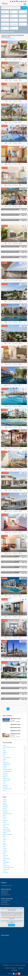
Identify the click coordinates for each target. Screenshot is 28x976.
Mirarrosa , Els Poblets (7, 834)
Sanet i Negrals (6, 862)
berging (4, 745)
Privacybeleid (20, 968)
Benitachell (5, 812)
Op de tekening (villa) (7, 769)
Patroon (4, 850)
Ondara (4, 839)
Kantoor (4, 759)
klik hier (15, 922)
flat (4, 749)
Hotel (4, 754)
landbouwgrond (6, 762)
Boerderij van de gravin (7, 813)
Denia (4, 818)
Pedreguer (5, 851)
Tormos (4, 864)
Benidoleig (5, 806)
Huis (4, 755)
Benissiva (5, 810)
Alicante (5, 803)
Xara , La (5, 870)
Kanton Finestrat (6, 829)
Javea (4, 825)
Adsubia (5, 799)
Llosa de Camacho (7, 831)
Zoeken (24, 7)
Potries (4, 857)
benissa (4, 808)
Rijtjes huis (5, 776)
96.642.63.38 (6, 904)
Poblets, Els (5, 855)
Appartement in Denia (15, 718)
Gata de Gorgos (6, 824)
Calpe (4, 815)
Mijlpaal (4, 832)
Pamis (4, 846)
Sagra (4, 860)
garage (4, 750)
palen (4, 843)
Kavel (4, 761)
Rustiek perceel (6, 778)
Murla (4, 836)
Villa (4, 783)
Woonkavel (5, 787)
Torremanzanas (6, 865)
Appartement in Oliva (15, 733)
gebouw (4, 752)
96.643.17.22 (6, 895)
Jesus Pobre (5, 827)
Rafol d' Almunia (6, 858)
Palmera (5, 844)
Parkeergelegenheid (7, 771)
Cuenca (4, 817)
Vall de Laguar (6, 869)
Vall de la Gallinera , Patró (8, 867)
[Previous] (5, 709)
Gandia (4, 822)
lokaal (4, 768)
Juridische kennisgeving (10, 968)
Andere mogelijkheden (7, 32)
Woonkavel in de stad (7, 788)
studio (4, 781)
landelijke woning (6, 764)
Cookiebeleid (14, 970)
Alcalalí (4, 801)
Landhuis (5, 766)
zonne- (4, 790)
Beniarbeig (5, 805)
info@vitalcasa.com (6, 885)
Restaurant (5, 775)
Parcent (4, 848)
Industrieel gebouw (7, 757)
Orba (4, 841)
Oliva (4, 838)
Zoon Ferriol (5, 872)
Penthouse (5, 773)
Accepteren (11, 925)
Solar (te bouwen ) (7, 780)
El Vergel (5, 820)
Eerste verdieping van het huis (9, 747)
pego (4, 853)
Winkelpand (5, 785)
